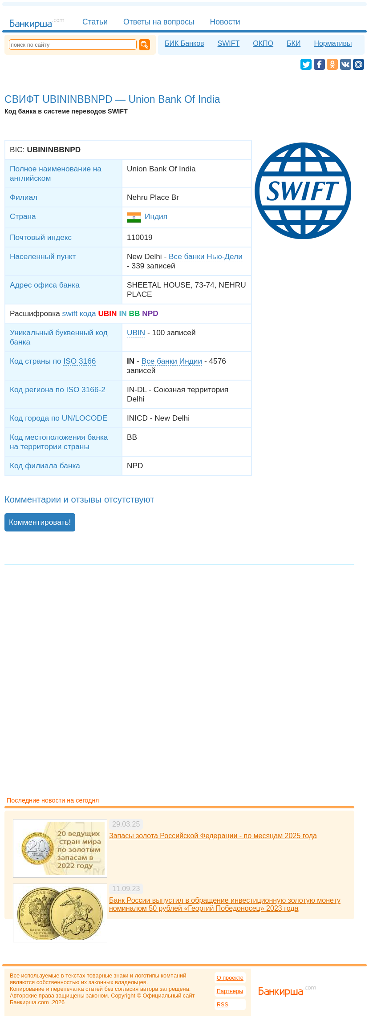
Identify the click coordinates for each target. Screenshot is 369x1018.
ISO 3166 (79, 361)
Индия (156, 216)
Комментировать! (40, 522)
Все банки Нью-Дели (206, 256)
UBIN (136, 332)
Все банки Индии (172, 361)
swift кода (79, 313)
